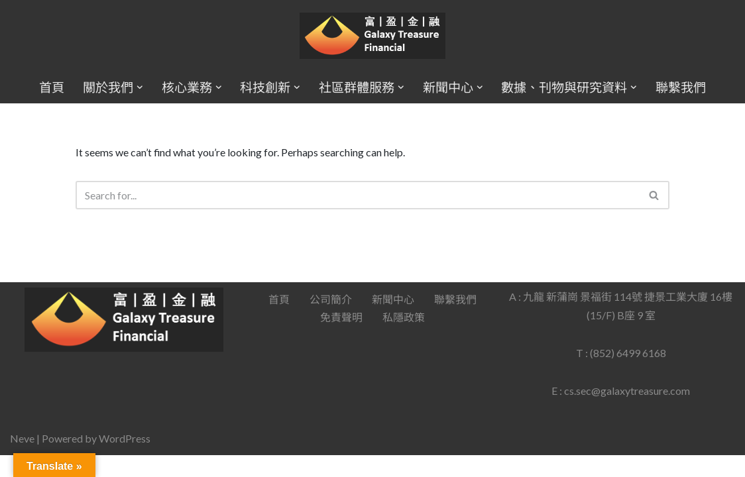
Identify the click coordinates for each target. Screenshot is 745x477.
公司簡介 (331, 321)
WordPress (124, 460)
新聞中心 (393, 321)
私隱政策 (403, 339)
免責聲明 (341, 339)
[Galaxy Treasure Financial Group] (372, 36)
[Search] (357, 195)
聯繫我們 (681, 87)
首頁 (51, 87)
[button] (140, 87)
